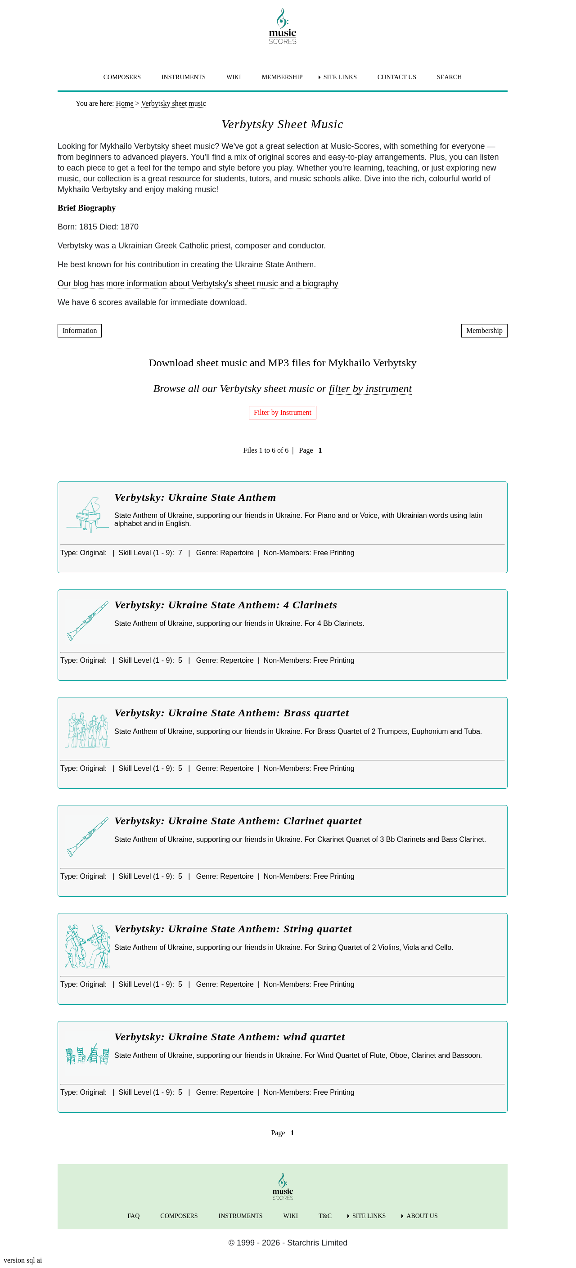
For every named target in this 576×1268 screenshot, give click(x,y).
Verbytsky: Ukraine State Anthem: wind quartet (229, 1037)
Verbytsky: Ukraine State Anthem (195, 497)
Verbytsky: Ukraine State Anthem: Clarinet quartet (238, 821)
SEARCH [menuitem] (449, 77)
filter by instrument (370, 388)
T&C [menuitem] (325, 1216)
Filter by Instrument (282, 412)
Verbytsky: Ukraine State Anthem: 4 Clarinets (226, 605)
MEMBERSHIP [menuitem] (282, 77)
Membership (484, 330)
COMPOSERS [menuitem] (122, 77)
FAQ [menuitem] (133, 1216)
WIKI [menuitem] (233, 77)
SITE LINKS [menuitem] (340, 77)
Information (80, 330)
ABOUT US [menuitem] (421, 1216)
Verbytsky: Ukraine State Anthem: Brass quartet (231, 713)
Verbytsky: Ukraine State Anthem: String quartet (233, 929)
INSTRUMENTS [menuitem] (184, 77)
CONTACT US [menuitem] (397, 77)
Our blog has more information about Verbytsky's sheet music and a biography (198, 283)
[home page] (283, 26)
